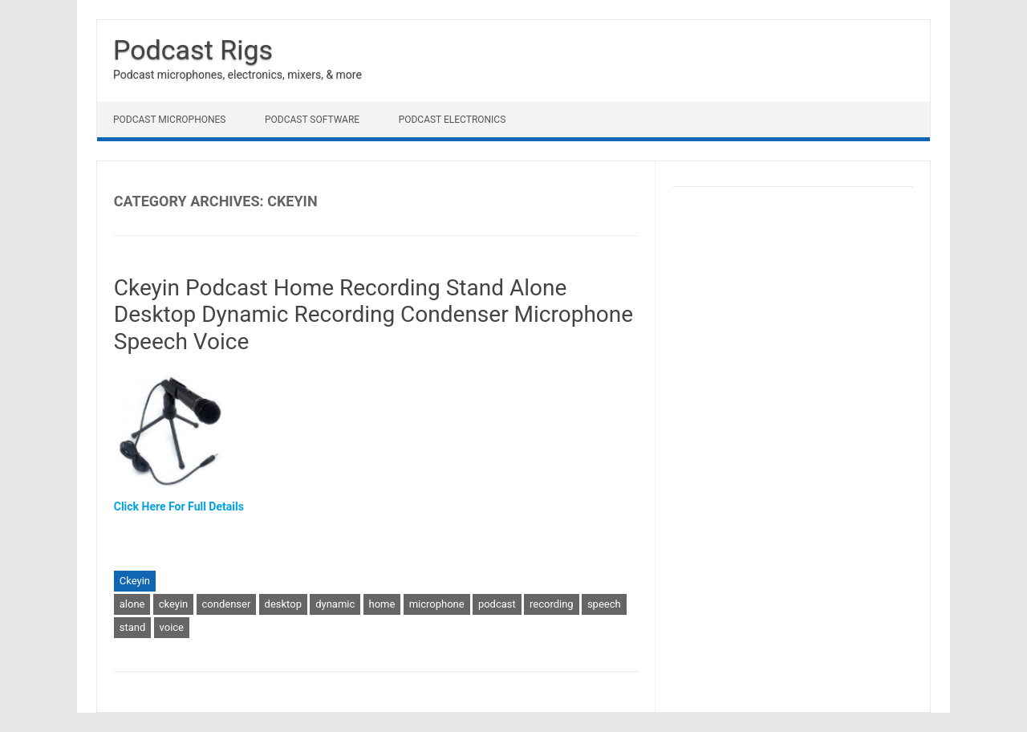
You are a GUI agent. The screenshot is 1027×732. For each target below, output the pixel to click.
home (382, 604)
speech (604, 604)
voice (172, 627)
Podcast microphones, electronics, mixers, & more (237, 74)
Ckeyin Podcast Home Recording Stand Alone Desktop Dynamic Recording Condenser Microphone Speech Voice (373, 314)
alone (132, 604)
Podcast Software (312, 119)
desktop (283, 604)
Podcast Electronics (452, 119)
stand (133, 627)
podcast (497, 604)
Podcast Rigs (193, 50)
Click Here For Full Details (179, 506)
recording (552, 604)
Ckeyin (135, 581)
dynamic (335, 604)
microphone (437, 604)
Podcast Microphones (169, 119)
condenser (226, 604)
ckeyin (174, 604)
